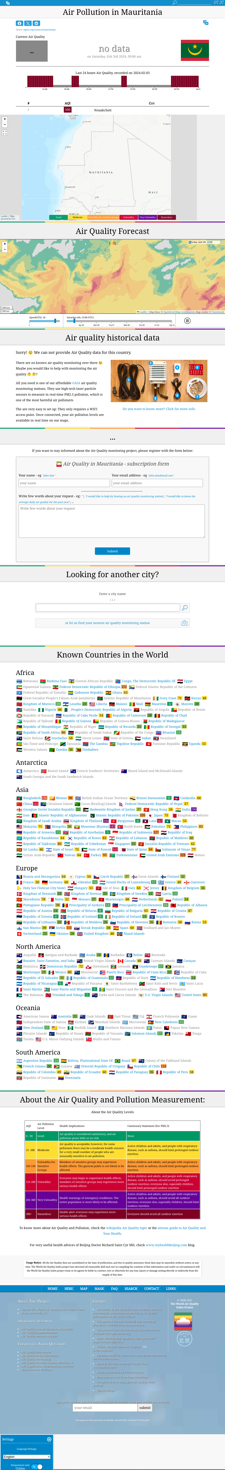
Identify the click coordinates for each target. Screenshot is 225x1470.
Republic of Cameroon (129, 764)
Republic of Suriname (36, 1127)
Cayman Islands (159, 1010)
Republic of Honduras (173, 1027)
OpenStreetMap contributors (179, 312)
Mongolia (58, 875)
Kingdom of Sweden (131, 942)
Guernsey (194, 931)
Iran (23, 864)
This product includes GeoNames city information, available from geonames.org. (126, 1380)
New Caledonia (166, 1071)
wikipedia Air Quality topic (126, 1277)
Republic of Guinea (73, 770)
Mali (136, 753)
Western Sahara (31, 799)
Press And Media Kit (34, 1362)
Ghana (116, 741)
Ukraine (62, 982)
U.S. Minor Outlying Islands (60, 1088)
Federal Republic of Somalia (41, 742)
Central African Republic (91, 730)
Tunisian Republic (163, 793)
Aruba (90, 1004)
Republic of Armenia (38, 881)
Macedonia (31, 948)
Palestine (157, 875)
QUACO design (106, 1439)
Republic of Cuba (190, 1021)
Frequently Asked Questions (42, 1393)
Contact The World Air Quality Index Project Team (52, 1358)
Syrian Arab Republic (36, 904)
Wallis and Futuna (103, 1088)
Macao (176, 870)
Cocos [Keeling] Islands (95, 853)
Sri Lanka (30, 898)
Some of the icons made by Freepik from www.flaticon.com (120, 1414)
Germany (55, 931)
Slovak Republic (92, 977)
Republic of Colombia (39, 1121)
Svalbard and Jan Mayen (159, 977)
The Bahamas (29, 1044)
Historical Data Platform (36, 1419)
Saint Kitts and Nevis (158, 1033)
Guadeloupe (147, 1015)
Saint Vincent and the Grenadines (128, 1038)
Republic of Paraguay (131, 1121)
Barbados (114, 1004)
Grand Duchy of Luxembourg (127, 931)
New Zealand (33, 1076)
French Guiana (34, 1115)
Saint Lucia (191, 1033)
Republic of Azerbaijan (86, 881)
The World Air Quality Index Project (184, 1354)
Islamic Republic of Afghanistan (59, 864)
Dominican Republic (62, 1015)
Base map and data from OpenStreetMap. (122, 1426)
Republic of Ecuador (85, 1121)
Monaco (84, 948)
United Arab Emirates (163, 904)
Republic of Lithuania (39, 971)
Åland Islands (130, 983)
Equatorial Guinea (33, 736)
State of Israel (63, 898)
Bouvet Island (54, 820)
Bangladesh (31, 847)
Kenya (195, 747)
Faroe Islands (145, 926)
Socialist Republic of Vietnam (166, 893)
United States (191, 1044)
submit (145, 1457)
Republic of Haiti (132, 1027)
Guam (189, 1065)
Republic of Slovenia (132, 971)
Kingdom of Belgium (183, 937)
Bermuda (154, 1004)
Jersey (151, 937)
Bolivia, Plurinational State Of (87, 1110)
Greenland (97, 1015)
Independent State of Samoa (41, 1071)
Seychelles (59, 787)
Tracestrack (217, 312)
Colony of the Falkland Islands (165, 1110)
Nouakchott (102, 110)
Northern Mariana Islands (121, 1077)
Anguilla (26, 1004)
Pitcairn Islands (31, 1083)
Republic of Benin (188, 759)
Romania (169, 971)
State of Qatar (136, 898)
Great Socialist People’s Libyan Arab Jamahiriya (55, 747)
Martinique (31, 1021)
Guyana (63, 1115)
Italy (131, 937)
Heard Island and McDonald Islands (151, 820)
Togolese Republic (127, 793)
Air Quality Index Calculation (39, 1404)
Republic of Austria (37, 959)
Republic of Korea (87, 887)
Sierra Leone (88, 787)
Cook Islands (93, 1065)
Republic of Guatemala (90, 1027)
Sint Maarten (172, 1038)
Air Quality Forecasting (35, 1408)
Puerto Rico (112, 1021)
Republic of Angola (151, 759)
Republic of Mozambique (38, 776)
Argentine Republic (37, 1109)
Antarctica (27, 820)
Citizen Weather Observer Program (119, 1396)
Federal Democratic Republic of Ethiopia (90, 736)
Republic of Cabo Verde (80, 764)
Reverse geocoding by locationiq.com (120, 1421)
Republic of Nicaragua (39, 1032)
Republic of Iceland (81, 965)
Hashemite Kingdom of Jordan (112, 858)
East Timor (119, 1065)
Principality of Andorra (86, 954)
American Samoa (32, 1065)
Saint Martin (29, 1038)
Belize (134, 1004)
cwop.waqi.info (102, 1399)
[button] (4, 119)
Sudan (143, 787)
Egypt (184, 730)
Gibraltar (84, 931)
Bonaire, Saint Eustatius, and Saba (45, 1010)
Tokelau (174, 1083)
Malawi (118, 753)
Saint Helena (29, 787)
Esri (13, 218)
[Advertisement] (112, 661)
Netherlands (147, 948)
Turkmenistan (123, 904)
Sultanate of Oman (175, 898)
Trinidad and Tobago (67, 1044)
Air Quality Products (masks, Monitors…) (46, 1411)
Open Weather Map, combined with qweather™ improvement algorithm (124, 1389)
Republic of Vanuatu (104, 1083)
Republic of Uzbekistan (85, 893)
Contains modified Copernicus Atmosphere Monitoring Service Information (129, 1406)
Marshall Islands (104, 1071)
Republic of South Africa (41, 781)
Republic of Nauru (66, 1083)
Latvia (166, 942)
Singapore (122, 893)
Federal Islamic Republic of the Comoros (163, 736)
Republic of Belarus (81, 959)
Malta (59, 948)
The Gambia (95, 793)
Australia (64, 1065)
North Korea (130, 876)
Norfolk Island (82, 1077)
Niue (59, 1077)
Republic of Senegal (165, 775)
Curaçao (186, 1010)
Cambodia (187, 847)
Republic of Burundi (35, 764)
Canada (130, 1009)
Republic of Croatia (171, 959)
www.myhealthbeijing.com (166, 1294)
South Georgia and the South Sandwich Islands (55, 826)
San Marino (31, 977)
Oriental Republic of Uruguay (99, 1115)
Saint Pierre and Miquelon (70, 1038)
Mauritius (158, 753)
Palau (154, 1077)
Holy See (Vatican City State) (41, 937)
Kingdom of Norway (86, 942)
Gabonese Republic (86, 742)
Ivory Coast (167, 747)
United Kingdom (96, 982)
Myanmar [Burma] (94, 875)
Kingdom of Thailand (86, 870)
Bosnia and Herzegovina (41, 925)
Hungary (81, 937)
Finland (172, 925)
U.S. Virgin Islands (155, 1044)
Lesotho (75, 753)
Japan (158, 864)
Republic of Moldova (86, 971)
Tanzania (70, 793)
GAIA (76, 383)
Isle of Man (108, 937)
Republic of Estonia (37, 965)
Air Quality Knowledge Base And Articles (47, 1378)
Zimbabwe (86, 799)
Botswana (27, 730)
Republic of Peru (175, 1121)
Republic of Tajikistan (39, 893)
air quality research (35, 1370)
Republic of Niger (79, 776)
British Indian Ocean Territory (101, 847)
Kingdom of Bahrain (189, 864)
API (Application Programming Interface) (47, 1415)
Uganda (194, 792)
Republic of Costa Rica (149, 1021)
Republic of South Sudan (90, 782)
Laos (152, 870)
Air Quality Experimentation (39, 1381)
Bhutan (61, 847)
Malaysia (29, 875)
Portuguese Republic (38, 954)
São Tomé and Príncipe (37, 793)
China (27, 853)
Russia (196, 971)
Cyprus (80, 925)
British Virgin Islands (96, 1010)
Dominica (27, 1015)
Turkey (95, 904)
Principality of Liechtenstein (140, 954)
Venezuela (69, 1127)
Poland (177, 948)
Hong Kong (158, 858)
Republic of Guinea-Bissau (116, 770)
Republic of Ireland (126, 965)
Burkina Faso (53, 730)
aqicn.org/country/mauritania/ (39, 29)
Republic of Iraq (176, 881)
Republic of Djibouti (34, 770)
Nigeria (50, 758)
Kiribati (77, 1071)
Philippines (188, 875)
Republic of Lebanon (128, 887)
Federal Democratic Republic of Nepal (153, 853)
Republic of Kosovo (167, 966)
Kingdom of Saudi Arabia (38, 870)
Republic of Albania (188, 954)
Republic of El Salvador (40, 1027)
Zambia (61, 798)
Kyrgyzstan (125, 870)
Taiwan (69, 904)
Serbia (60, 977)
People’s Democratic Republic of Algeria (98, 759)
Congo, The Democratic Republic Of (145, 730)
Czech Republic (112, 925)
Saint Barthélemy (120, 1033)
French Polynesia (162, 1065)
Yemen (196, 904)
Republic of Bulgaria (127, 959)
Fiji (138, 1065)
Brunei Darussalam (151, 847)
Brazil (126, 1109)
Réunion (168, 781)
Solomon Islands (144, 1082)
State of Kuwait (100, 898)
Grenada (120, 1015)
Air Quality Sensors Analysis (39, 1385)
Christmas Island (56, 853)
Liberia (98, 753)
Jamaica (174, 1015)
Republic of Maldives (171, 887)
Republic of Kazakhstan (40, 887)
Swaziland (164, 787)
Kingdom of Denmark (39, 942)
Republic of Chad (170, 764)
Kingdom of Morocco (38, 753)
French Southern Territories (94, 820)
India (186, 858)
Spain (124, 977)
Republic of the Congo (134, 782)
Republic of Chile (146, 1115)
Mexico (60, 1021)
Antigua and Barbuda (57, 1004)
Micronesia (134, 1071)
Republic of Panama (83, 1033)
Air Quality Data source (36, 1401)
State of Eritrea (118, 787)
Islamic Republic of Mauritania (124, 747)
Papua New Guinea (182, 1077)
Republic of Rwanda (120, 775)
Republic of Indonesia (135, 881)
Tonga (193, 1083)
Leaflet (4, 216)
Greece (170, 931)
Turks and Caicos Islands (114, 1044)
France (28, 931)
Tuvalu (25, 1088)
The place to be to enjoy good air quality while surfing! (124, 1432)
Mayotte (187, 753)
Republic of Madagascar (163, 770)
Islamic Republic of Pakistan (117, 864)
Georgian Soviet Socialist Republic (48, 858)
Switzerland (32, 982)
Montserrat (86, 1021)
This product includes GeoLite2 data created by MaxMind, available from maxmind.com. (124, 1372)
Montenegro (114, 948)
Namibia (26, 759)
